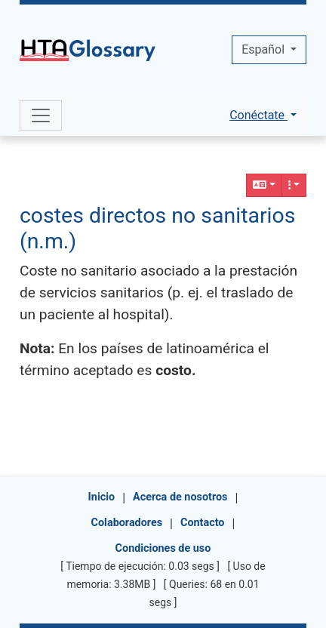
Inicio (101, 497)
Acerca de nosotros (180, 497)
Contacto (202, 522)
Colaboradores (127, 522)
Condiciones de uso (163, 548)
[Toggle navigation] (41, 115)
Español (264, 49)
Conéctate (258, 115)
